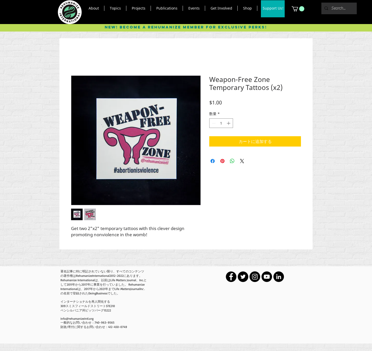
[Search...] (338, 8)
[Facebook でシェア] (213, 161)
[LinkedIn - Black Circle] (278, 276)
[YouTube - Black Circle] (266, 276)
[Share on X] (242, 161)
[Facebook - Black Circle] (231, 276)
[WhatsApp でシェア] (232, 161)
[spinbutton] (221, 123)
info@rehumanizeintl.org (77, 319)
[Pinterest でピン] (222, 161)
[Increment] (229, 123)
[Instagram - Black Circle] (255, 276)
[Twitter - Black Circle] (243, 276)
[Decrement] (213, 123)
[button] (93, 8)
